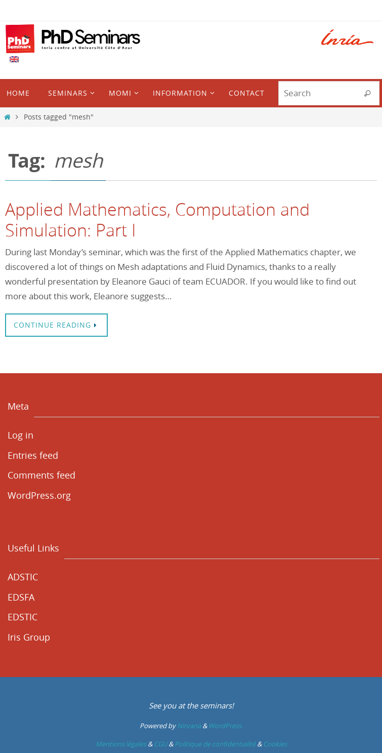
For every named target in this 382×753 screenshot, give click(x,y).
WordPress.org (39, 495)
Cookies (275, 743)
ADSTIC (23, 577)
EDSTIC (22, 617)
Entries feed (33, 455)
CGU (160, 743)
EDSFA (21, 597)
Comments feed (41, 475)
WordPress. (225, 725)
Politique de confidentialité (215, 743)
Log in (20, 435)
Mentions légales (121, 743)
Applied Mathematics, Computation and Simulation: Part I (157, 219)
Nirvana (189, 725)
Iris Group (29, 637)
